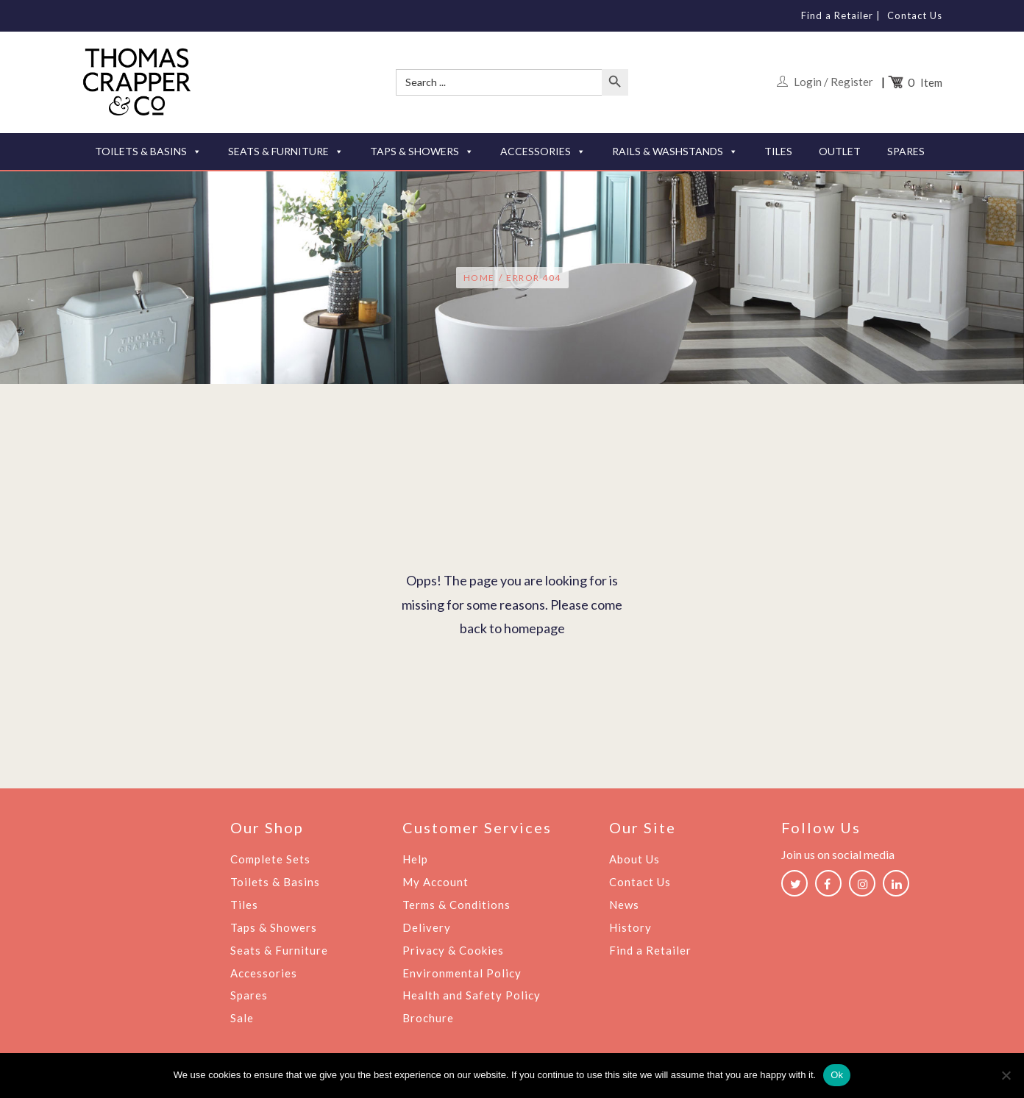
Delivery (426, 926)
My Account (435, 881)
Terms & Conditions (456, 903)
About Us (634, 859)
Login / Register (833, 81)
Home (479, 278)
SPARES (906, 151)
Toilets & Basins (275, 881)
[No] (1005, 1075)
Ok (837, 1074)
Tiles (244, 903)
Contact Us (914, 15)
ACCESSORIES (543, 151)
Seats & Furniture (279, 948)
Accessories (263, 970)
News (624, 903)
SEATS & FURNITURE (286, 151)
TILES (778, 151)
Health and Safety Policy (471, 992)
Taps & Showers (273, 926)
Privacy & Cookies (453, 948)
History (630, 926)
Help (415, 859)
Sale (242, 1014)
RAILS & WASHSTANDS (675, 151)
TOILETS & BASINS (148, 151)
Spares (249, 992)
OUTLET (840, 151)
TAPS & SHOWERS (422, 151)
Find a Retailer (837, 15)
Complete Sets (270, 859)
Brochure (428, 1014)
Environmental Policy (462, 970)
